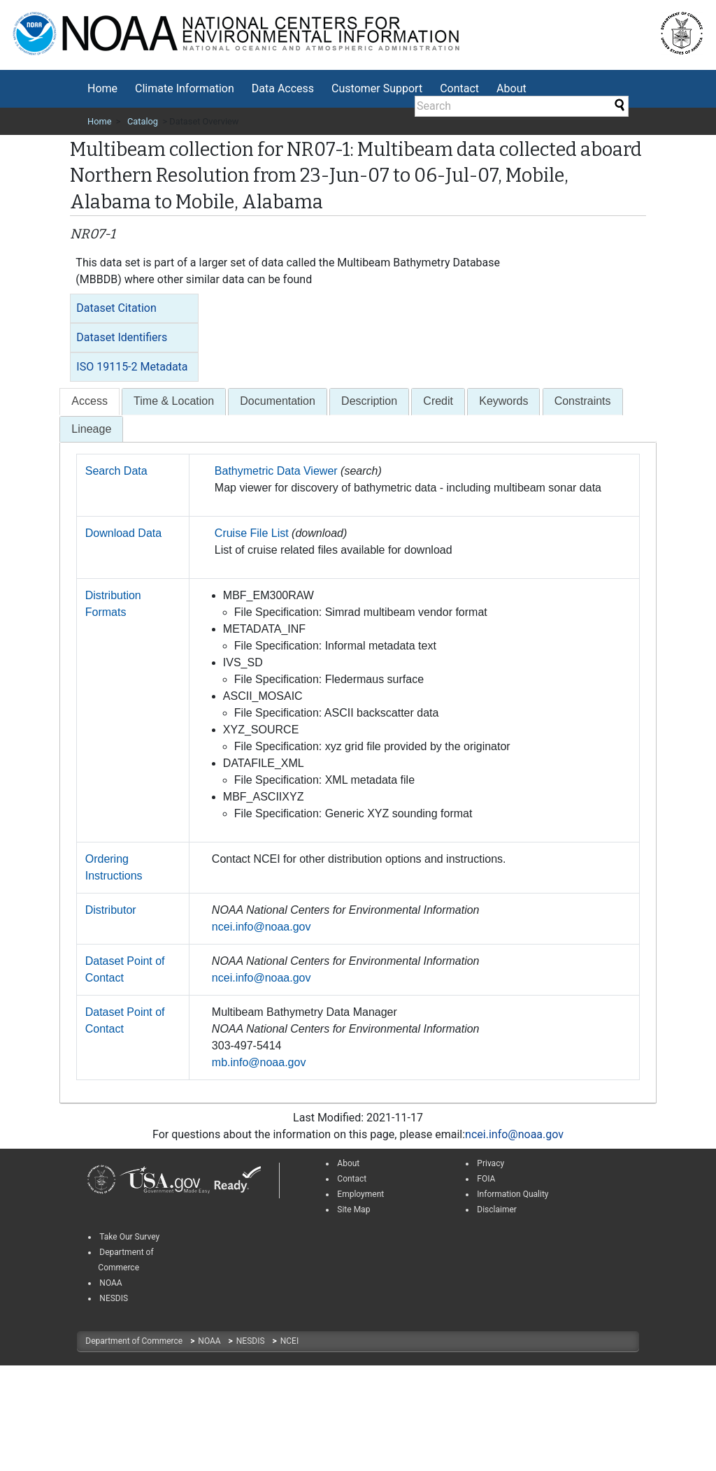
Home (102, 88)
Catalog (142, 121)
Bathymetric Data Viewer (276, 471)
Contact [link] (351, 1179)
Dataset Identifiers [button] (121, 337)
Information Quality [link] (512, 1194)
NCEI (289, 1341)
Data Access (283, 88)
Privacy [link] (490, 1163)
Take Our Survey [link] (129, 1237)
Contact (459, 88)
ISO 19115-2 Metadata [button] (131, 366)
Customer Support (376, 88)
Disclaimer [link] (497, 1209)
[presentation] (89, 401)
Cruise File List (252, 533)
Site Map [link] (353, 1209)
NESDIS (251, 1341)
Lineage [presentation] (91, 429)
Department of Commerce (135, 1341)
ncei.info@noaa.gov (261, 927)
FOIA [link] (486, 1179)
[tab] (134, 308)
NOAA (210, 1341)
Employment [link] (360, 1194)
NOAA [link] (110, 1283)
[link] (101, 1180)
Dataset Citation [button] (116, 308)
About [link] (348, 1163)
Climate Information (184, 88)
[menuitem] (102, 88)
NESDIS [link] (113, 1298)
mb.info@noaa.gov (259, 1062)
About (511, 88)
